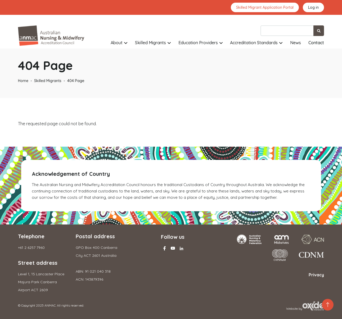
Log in (313, 7)
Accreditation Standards (254, 42)
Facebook (164, 248)
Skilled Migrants (150, 42)
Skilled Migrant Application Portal (265, 7)
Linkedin (181, 248)
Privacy (316, 274)
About (117, 42)
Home (23, 80)
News (295, 42)
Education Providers (198, 42)
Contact (316, 42)
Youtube (172, 248)
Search (318, 30)
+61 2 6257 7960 (31, 247)
